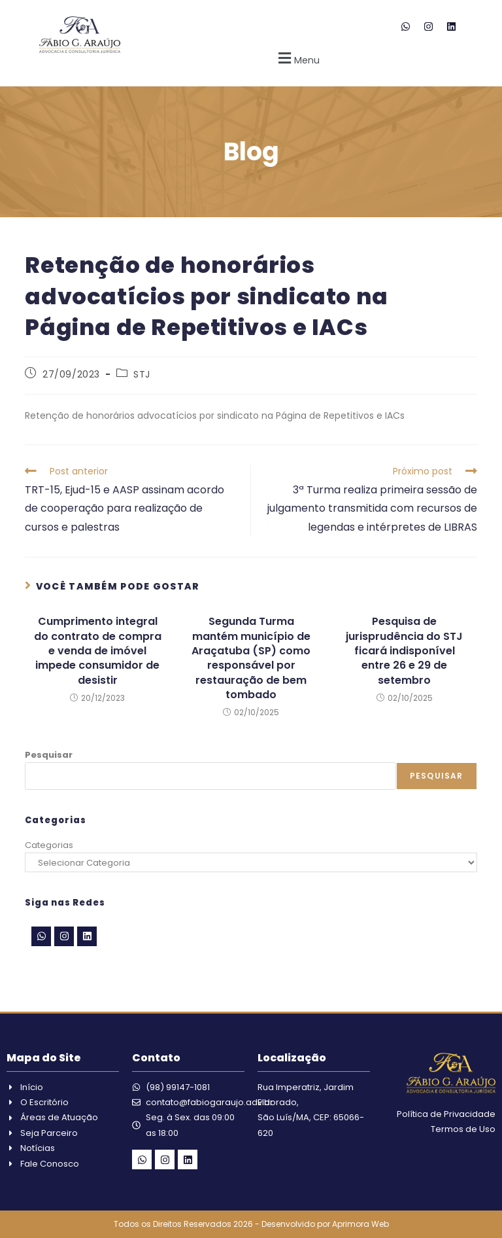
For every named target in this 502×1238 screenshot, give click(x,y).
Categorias (49, 845)
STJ (141, 374)
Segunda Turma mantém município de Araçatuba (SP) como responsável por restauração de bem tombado (251, 658)
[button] (297, 58)
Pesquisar (49, 755)
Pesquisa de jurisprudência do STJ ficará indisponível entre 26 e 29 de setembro (404, 651)
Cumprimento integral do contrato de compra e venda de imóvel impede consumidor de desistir (97, 651)
